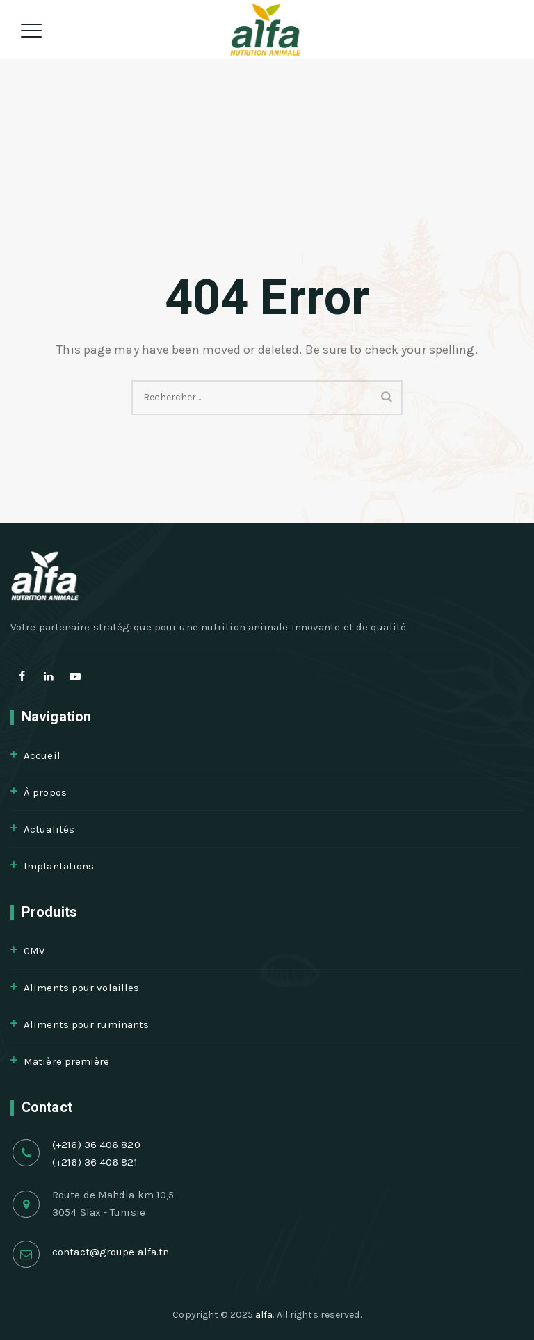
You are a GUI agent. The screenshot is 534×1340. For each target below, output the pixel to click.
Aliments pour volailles (81, 987)
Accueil (42, 755)
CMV (34, 951)
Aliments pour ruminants (86, 1024)
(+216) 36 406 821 (95, 1162)
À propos (45, 792)
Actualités (49, 829)
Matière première (67, 1061)
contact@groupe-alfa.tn (110, 1251)
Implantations (59, 866)
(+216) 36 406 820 (96, 1144)
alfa (264, 1315)
